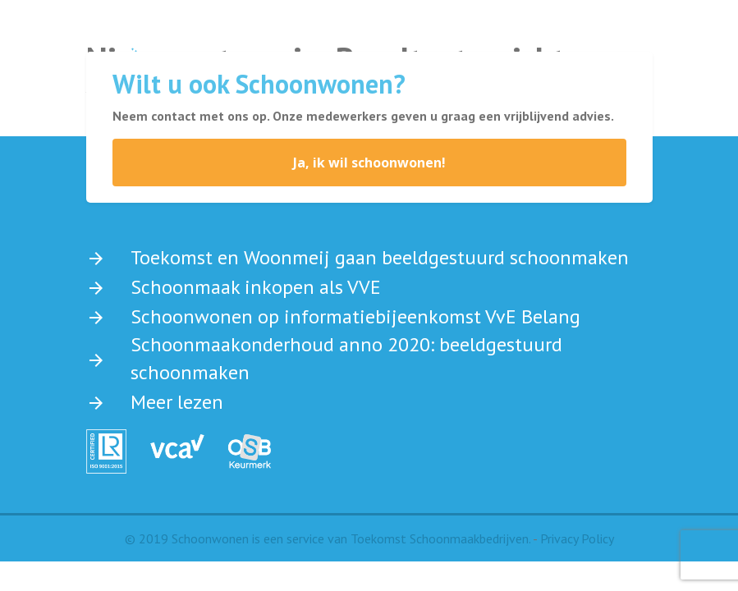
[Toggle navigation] (604, 38)
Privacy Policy (577, 538)
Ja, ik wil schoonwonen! (369, 162)
